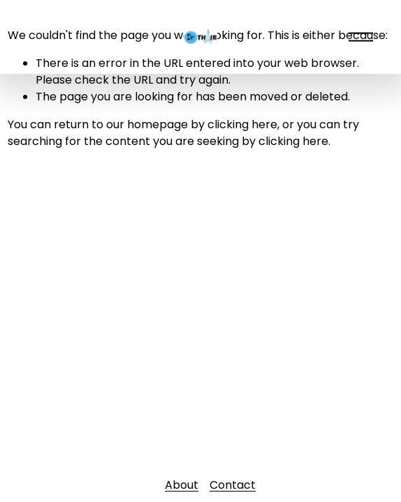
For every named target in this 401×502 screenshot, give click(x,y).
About (181, 485)
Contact (233, 485)
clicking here (242, 124)
